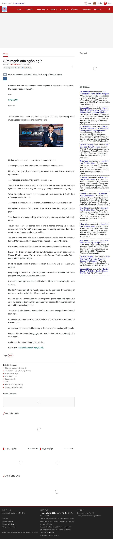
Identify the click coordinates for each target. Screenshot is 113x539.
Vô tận (7, 382)
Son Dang (84, 240)
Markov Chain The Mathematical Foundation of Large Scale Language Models (94, 110)
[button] (109, 9)
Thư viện (97, 3)
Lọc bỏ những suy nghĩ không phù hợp (18, 371)
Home (19, 9)
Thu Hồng (84, 208)
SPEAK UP (13, 100)
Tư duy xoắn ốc (10, 379)
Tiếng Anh (74, 9)
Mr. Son (21, 513)
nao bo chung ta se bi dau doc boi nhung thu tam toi (94, 271)
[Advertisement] (56, 30)
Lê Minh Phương (86, 145)
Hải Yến (83, 194)
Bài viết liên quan (10, 365)
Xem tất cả (33, 449)
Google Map (51, 532)
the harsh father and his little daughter (94, 93)
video (87, 3)
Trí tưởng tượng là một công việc (16, 368)
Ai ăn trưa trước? (10, 376)
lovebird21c (85, 92)
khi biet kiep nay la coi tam (94, 146)
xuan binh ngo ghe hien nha (94, 162)
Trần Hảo (83, 177)
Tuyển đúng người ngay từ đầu (30, 348)
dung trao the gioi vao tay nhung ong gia (94, 241)
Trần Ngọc (84, 161)
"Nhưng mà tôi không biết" (14, 387)
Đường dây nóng (18, 3)
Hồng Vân (84, 224)
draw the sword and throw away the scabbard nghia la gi (95, 259)
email (13, 527)
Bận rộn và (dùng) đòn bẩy (14, 385)
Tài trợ (107, 3)
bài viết (10, 521)
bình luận (11, 524)
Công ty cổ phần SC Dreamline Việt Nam (54, 513)
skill (5, 54)
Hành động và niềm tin (12, 374)
